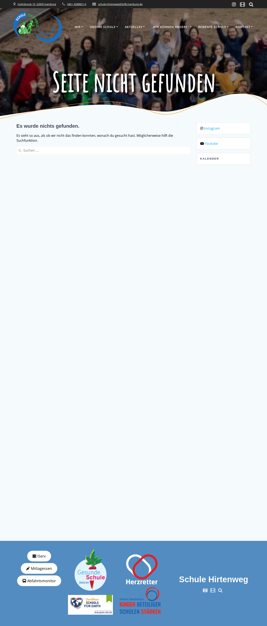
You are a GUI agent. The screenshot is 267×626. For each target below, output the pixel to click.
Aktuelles (133, 27)
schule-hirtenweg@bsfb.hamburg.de (120, 4)
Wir (78, 27)
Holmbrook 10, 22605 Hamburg (37, 4)
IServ (39, 556)
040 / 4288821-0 (76, 4)
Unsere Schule (103, 27)
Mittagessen (39, 568)
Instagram (212, 128)
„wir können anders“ (170, 27)
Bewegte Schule (212, 27)
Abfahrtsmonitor (39, 580)
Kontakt (242, 27)
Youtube (211, 143)
